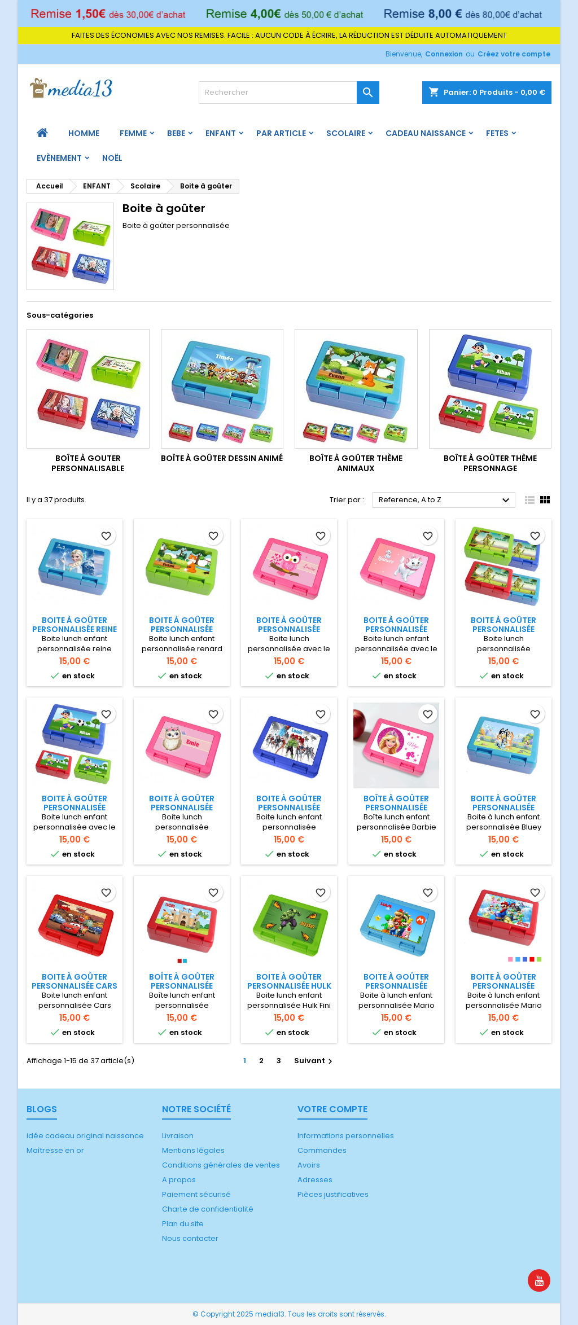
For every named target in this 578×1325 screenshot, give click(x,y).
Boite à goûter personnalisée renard (181, 629)
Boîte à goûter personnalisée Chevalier (181, 986)
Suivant (314, 1060)
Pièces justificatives (333, 1194)
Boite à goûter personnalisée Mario (396, 986)
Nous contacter (190, 1238)
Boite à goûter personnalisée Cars (74, 981)
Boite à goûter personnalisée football (74, 807)
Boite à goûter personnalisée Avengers (289, 807)
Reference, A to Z (446, 500)
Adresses (314, 1179)
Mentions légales (193, 1150)
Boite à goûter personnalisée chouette (289, 629)
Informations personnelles (345, 1135)
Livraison (178, 1135)
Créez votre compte (514, 54)
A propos (179, 1179)
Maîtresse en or (55, 1150)
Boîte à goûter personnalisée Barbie (396, 807)
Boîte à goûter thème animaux (355, 463)
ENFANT (220, 133)
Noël (112, 158)
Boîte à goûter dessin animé (222, 458)
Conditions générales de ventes (221, 1165)
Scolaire (345, 133)
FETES (497, 133)
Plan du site (183, 1223)
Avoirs (308, 1165)
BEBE (176, 133)
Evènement (59, 158)
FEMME (133, 133)
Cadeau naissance (426, 133)
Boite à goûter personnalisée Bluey (503, 807)
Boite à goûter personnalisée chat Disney (396, 629)
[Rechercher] (289, 92)
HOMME (83, 133)
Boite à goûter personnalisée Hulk (289, 981)
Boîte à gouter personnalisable (87, 463)
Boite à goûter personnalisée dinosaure (503, 629)
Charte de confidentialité (207, 1209)
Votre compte (332, 1109)
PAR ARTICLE (281, 133)
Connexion (444, 54)
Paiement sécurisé (196, 1194)
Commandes (322, 1150)
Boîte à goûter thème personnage (490, 463)
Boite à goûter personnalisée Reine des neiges (74, 629)
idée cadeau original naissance (85, 1135)
